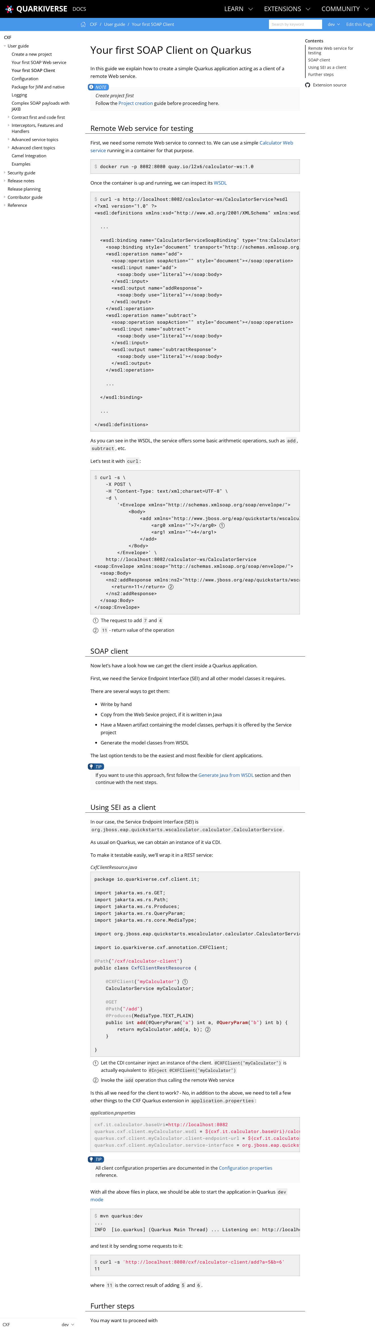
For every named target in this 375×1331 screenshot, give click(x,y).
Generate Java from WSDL (226, 775)
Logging (19, 95)
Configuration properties (245, 1168)
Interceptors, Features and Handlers (37, 128)
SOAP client (319, 60)
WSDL (220, 182)
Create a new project (32, 54)
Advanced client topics (33, 148)
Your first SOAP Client (33, 70)
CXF (7, 37)
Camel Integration (29, 155)
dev (331, 24)
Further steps (321, 74)
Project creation (136, 103)
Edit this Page (359, 24)
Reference (17, 205)
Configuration (25, 78)
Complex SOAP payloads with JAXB (40, 106)
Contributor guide (25, 197)
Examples (21, 164)
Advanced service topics (35, 139)
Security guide (21, 173)
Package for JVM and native (38, 87)
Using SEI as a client (327, 67)
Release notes (21, 181)
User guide (18, 46)
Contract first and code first (38, 117)
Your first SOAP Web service (39, 62)
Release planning (24, 189)
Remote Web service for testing (330, 50)
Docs (79, 8)
